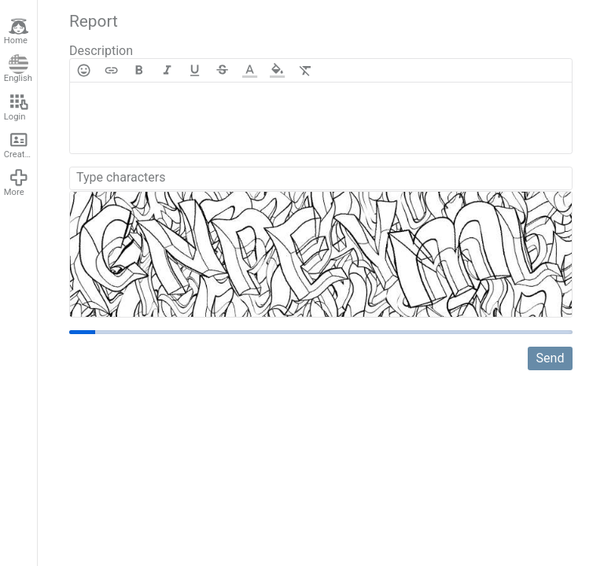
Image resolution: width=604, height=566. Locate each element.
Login (16, 107)
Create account (20, 145)
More (16, 182)
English (18, 69)
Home (16, 31)
